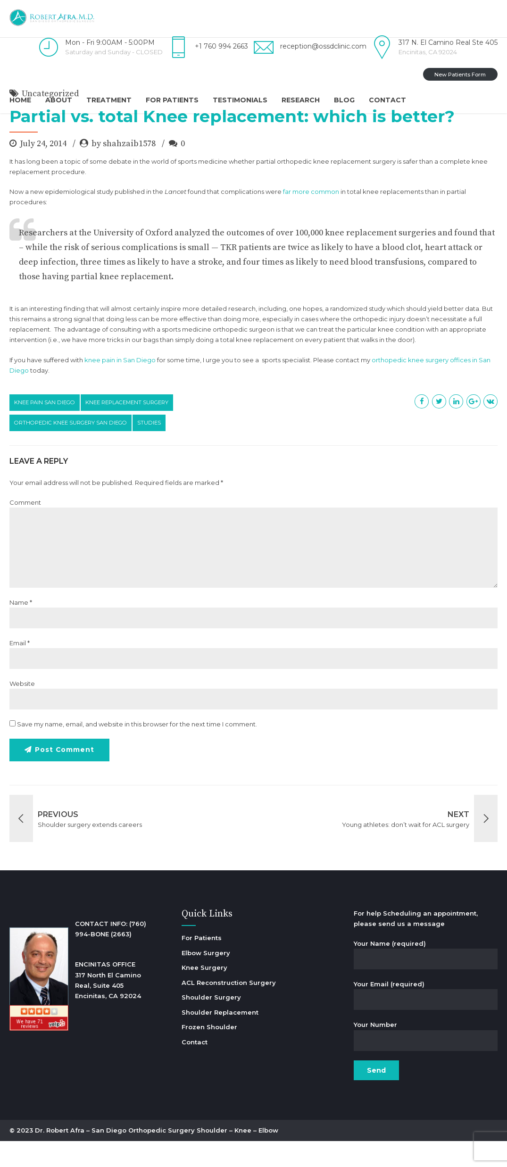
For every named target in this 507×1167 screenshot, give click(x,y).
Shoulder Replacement (220, 1038)
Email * (19, 669)
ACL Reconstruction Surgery (229, 1008)
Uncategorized (50, 119)
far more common (311, 217)
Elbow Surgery (206, 979)
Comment (25, 528)
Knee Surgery (204, 993)
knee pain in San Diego (120, 386)
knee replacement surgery (126, 428)
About (58, 100)
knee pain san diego (44, 428)
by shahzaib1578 (123, 169)
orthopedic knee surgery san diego (70, 448)
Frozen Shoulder (209, 1053)
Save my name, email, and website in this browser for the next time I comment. (137, 750)
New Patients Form (460, 74)
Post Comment (65, 776)
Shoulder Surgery (211, 1023)
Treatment (109, 100)
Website (22, 709)
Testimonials (240, 100)
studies (149, 448)
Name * (20, 628)
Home (20, 100)
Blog (344, 100)
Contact (387, 100)
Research (301, 100)
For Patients (172, 100)
